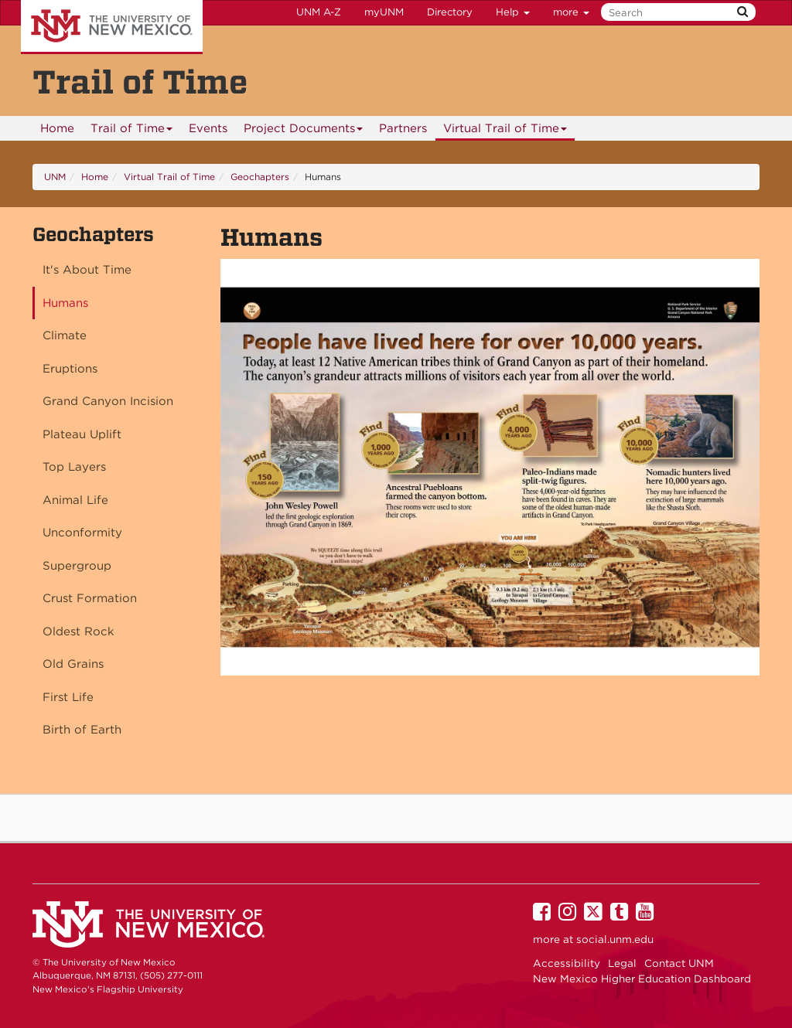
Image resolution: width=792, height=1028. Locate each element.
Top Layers (74, 467)
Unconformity (82, 533)
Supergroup (77, 566)
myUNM (384, 12)
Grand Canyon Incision (108, 401)
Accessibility (566, 963)
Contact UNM (679, 963)
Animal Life (75, 500)
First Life (68, 697)
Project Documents (304, 131)
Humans (65, 303)
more (571, 12)
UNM (55, 176)
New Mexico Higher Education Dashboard (642, 978)
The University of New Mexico (112, 27)
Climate (65, 335)
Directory (450, 12)
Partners (403, 128)
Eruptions (70, 369)
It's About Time (87, 270)
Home (57, 128)
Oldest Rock (78, 631)
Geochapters (259, 176)
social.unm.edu (615, 939)
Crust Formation (90, 598)
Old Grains (73, 664)
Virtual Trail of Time (505, 131)
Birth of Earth (82, 730)
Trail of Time (131, 131)
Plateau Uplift (82, 434)
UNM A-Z (318, 12)
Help (513, 12)
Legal (622, 963)
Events (208, 128)
